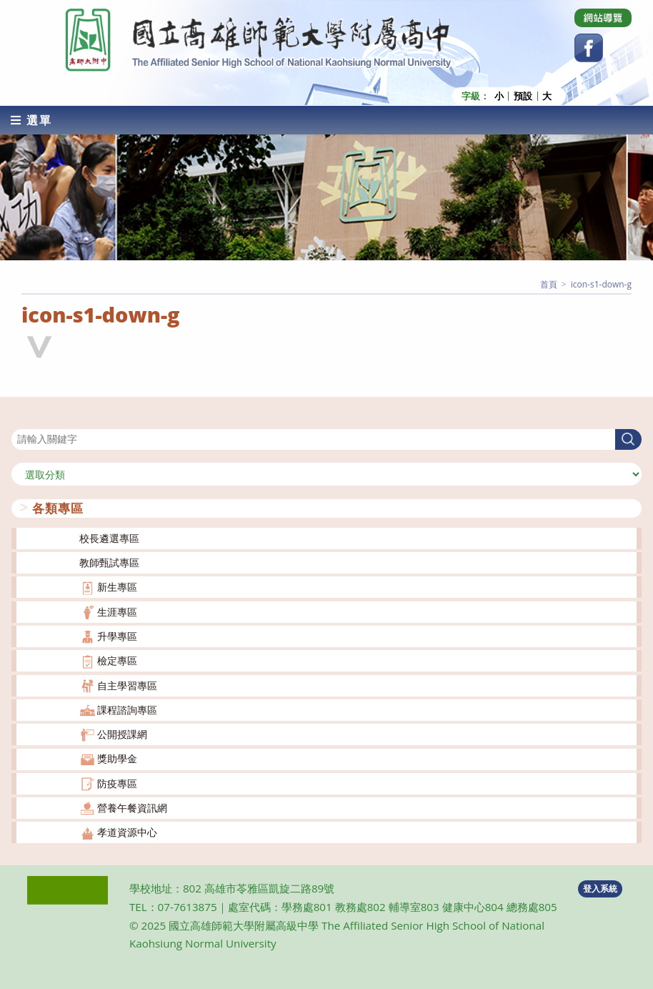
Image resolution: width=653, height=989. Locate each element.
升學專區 (117, 635)
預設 (523, 95)
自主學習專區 (127, 685)
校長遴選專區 (109, 537)
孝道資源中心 (127, 832)
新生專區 (117, 587)
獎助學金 (117, 758)
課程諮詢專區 (127, 709)
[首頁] (548, 283)
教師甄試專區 (109, 562)
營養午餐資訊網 (132, 807)
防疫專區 (117, 782)
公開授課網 (122, 733)
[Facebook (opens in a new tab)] (588, 48)
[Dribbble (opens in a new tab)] (603, 18)
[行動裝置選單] (31, 119)
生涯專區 (117, 611)
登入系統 (600, 888)
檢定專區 (117, 660)
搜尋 (21, 419)
